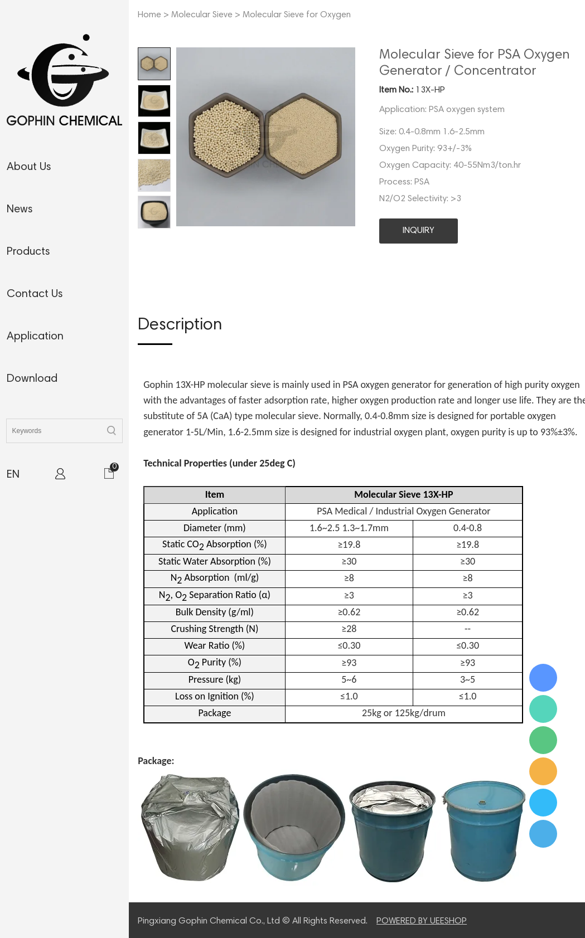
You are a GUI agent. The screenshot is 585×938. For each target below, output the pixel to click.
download (32, 379)
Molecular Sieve (202, 15)
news (20, 209)
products (28, 251)
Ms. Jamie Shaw (543, 678)
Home (149, 15)
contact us (35, 294)
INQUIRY (418, 230)
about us (29, 167)
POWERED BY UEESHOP (421, 921)
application (35, 336)
